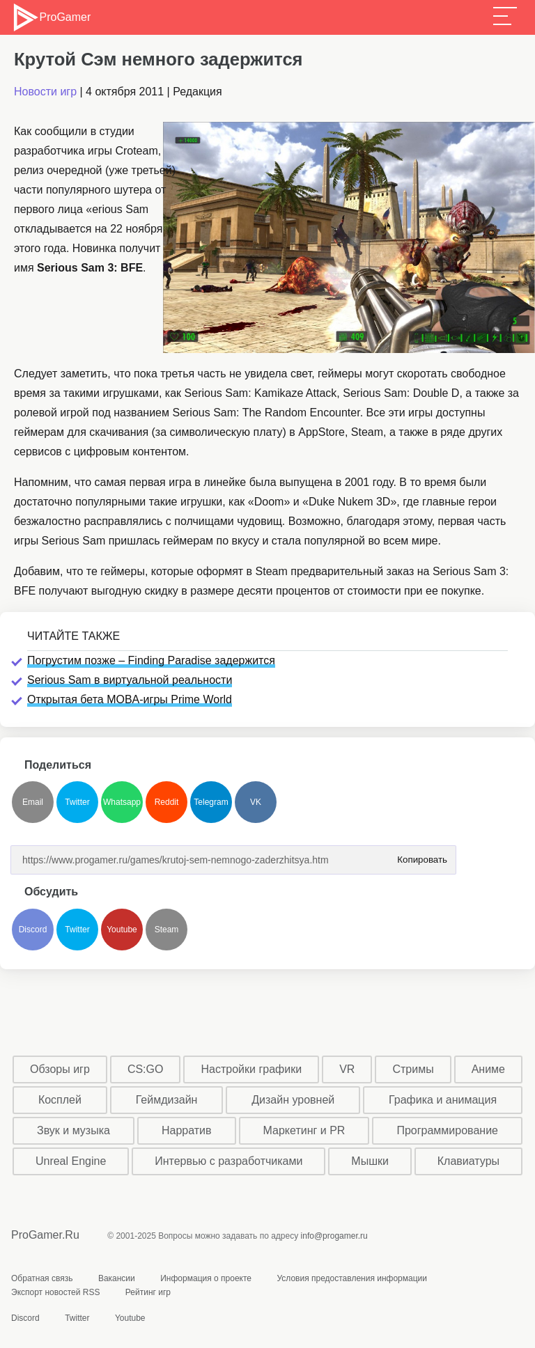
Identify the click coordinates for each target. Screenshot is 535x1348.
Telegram (211, 802)
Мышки (370, 1161)
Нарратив (187, 1130)
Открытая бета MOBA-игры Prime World (129, 699)
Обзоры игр (60, 1069)
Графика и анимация (443, 1100)
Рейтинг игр (148, 1292)
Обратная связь (41, 1278)
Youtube (122, 929)
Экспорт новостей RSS (55, 1292)
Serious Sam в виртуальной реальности (129, 680)
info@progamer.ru (334, 1236)
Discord (33, 929)
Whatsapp (122, 802)
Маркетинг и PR (304, 1130)
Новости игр (45, 91)
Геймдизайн (167, 1100)
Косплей (60, 1100)
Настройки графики (251, 1069)
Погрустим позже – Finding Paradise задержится (151, 660)
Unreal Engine (71, 1161)
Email (32, 802)
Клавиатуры (468, 1161)
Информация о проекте (205, 1278)
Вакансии (116, 1278)
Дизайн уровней (292, 1100)
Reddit (167, 802)
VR (347, 1069)
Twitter (77, 802)
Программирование (447, 1130)
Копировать (419, 855)
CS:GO (145, 1069)
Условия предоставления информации (352, 1278)
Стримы (412, 1069)
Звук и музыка (73, 1130)
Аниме (488, 1069)
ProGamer (51, 17)
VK (255, 802)
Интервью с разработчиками (228, 1161)
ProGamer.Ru (45, 1235)
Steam (167, 929)
